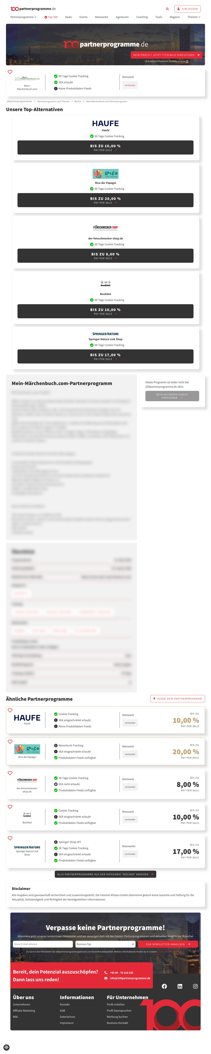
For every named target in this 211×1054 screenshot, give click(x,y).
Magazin (175, 17)
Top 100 (50, 17)
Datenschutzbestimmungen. (171, 951)
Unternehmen (21, 1005)
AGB (62, 1011)
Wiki (15, 1017)
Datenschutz (67, 1017)
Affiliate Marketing (24, 1011)
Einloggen (187, 9)
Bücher (77, 101)
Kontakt (65, 1005)
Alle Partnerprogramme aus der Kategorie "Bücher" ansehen (105, 874)
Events (83, 17)
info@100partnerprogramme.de (127, 978)
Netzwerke (101, 17)
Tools (158, 17)
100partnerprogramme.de (19, 101)
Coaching (142, 17)
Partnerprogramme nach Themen (53, 101)
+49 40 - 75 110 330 (118, 973)
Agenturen (122, 17)
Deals (68, 17)
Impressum (67, 1023)
